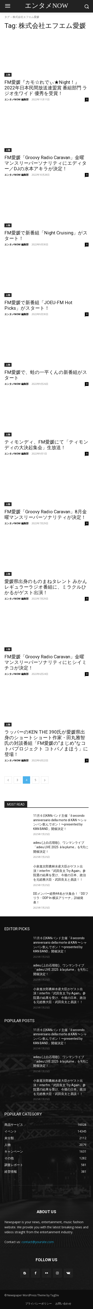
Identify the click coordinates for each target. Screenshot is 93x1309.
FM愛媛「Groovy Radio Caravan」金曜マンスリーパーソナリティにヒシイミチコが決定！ (45, 662)
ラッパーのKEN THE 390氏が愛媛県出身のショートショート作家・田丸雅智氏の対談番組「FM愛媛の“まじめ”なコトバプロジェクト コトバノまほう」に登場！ (46, 743)
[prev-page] (8, 780)
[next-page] (44, 780)
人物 (8, 74)
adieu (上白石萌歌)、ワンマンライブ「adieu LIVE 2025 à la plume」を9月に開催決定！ (60, 847)
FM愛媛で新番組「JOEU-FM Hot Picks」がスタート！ (38, 305)
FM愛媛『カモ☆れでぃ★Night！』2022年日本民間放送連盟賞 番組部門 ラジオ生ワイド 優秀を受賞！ (45, 88)
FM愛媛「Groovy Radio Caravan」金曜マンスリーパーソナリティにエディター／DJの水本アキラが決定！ (45, 163)
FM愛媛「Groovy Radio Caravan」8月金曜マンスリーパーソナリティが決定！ (45, 514)
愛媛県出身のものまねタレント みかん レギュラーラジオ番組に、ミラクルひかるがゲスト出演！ (45, 587)
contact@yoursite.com (37, 1242)
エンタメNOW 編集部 (16, 99)
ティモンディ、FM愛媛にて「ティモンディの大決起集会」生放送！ (46, 444)
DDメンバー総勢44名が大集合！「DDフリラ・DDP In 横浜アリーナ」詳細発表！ (60, 898)
